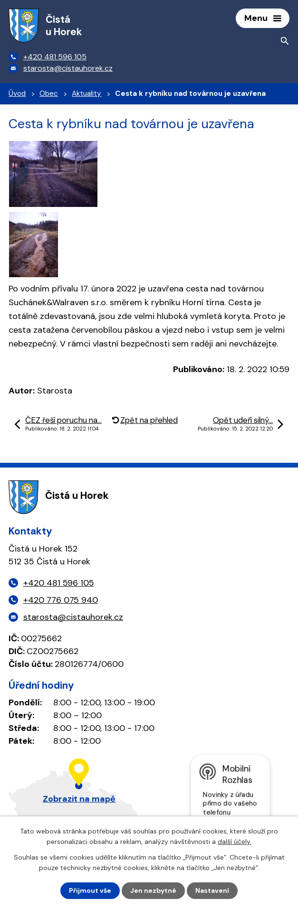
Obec (48, 93)
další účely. (234, 841)
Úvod (17, 93)
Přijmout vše (90, 890)
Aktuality (86, 93)
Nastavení (212, 890)
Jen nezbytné (153, 890)
